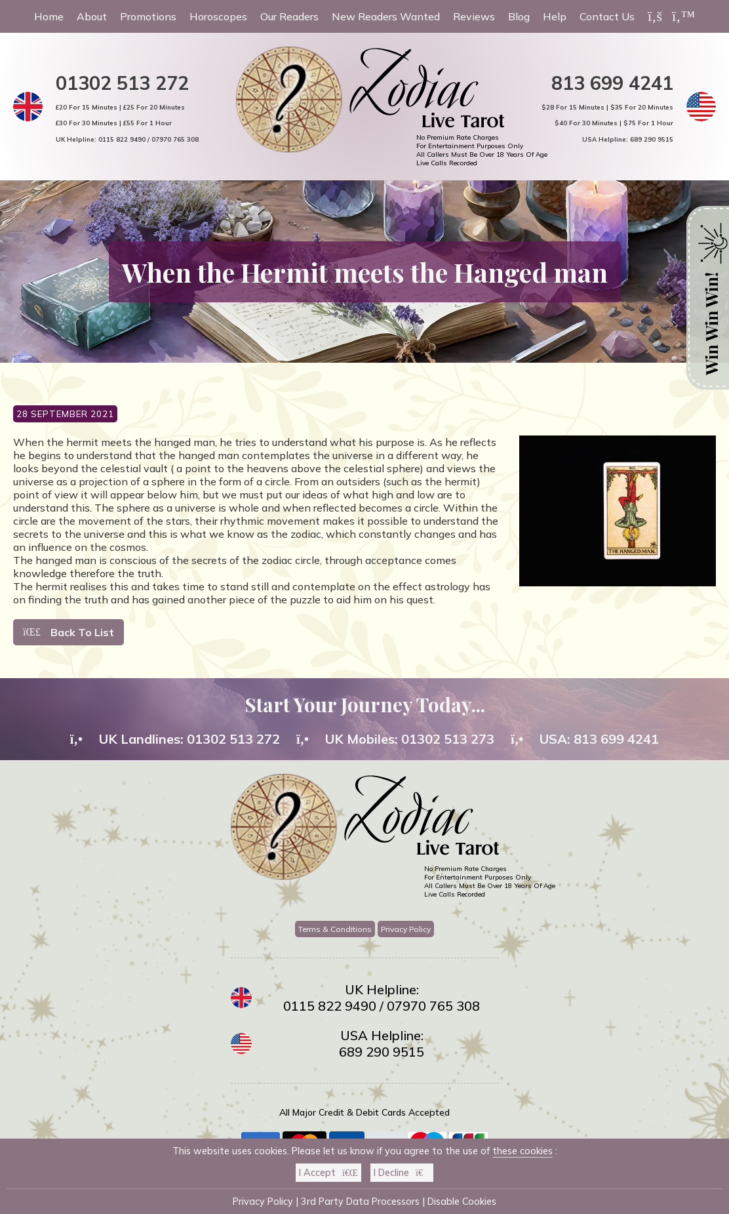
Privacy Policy (406, 929)
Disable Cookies (461, 1201)
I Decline (402, 1173)
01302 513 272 (122, 82)
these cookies (522, 1151)
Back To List (68, 632)
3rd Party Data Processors (360, 1201)
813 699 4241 (612, 82)
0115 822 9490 (122, 139)
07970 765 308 (175, 139)
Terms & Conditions (335, 929)
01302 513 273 (447, 739)
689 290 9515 (651, 139)
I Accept (328, 1173)
